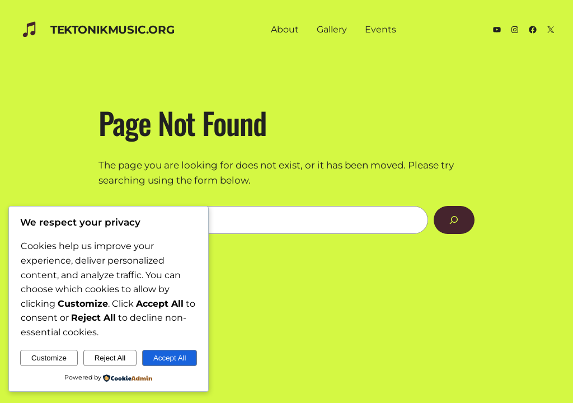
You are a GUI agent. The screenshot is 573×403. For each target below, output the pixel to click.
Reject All (110, 358)
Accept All (169, 358)
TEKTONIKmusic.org (112, 29)
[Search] (454, 220)
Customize (49, 358)
